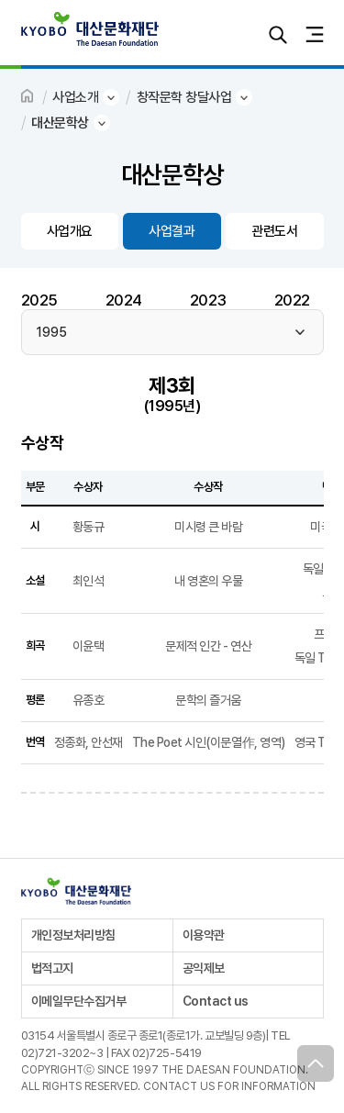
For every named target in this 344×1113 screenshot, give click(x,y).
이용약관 (204, 935)
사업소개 (75, 97)
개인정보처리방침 (73, 935)
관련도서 (274, 231)
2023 (208, 300)
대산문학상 (60, 123)
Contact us (216, 1001)
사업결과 (171, 231)
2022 (292, 300)
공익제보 (204, 968)
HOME (28, 97)
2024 (123, 300)
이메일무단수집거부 (79, 1001)
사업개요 (70, 231)
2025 (39, 300)
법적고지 (52, 968)
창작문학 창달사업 (184, 97)
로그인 (240, 34)
